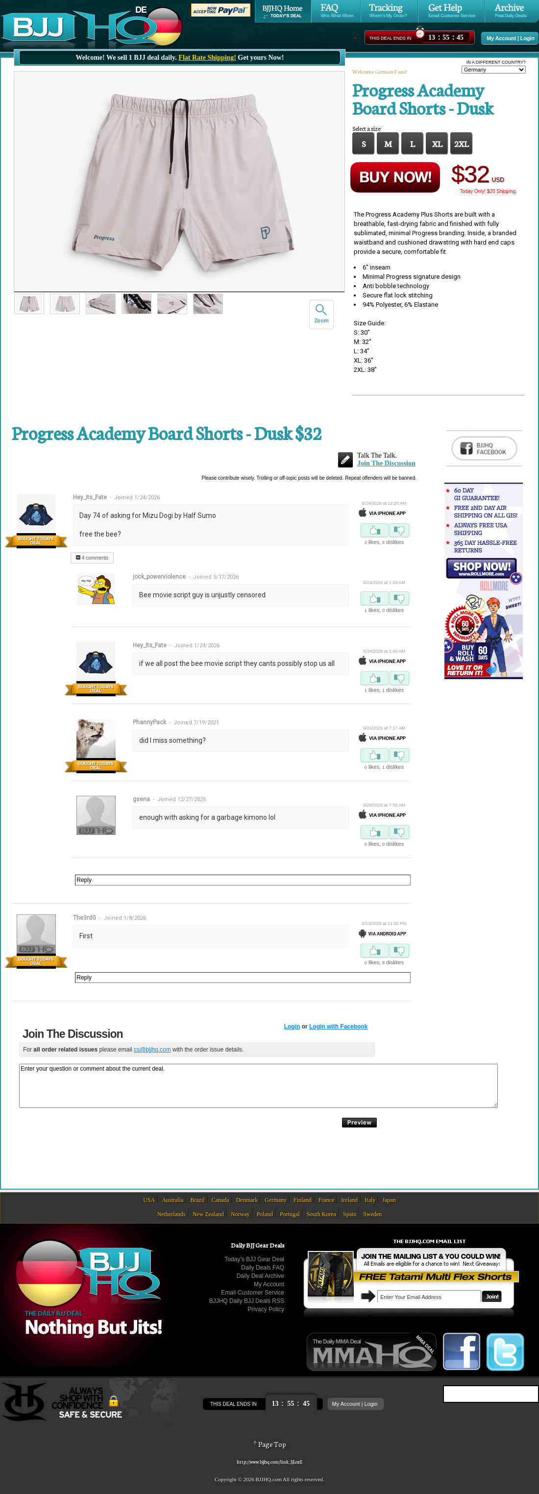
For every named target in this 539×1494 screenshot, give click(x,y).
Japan (388, 1200)
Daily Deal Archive (260, 1276)
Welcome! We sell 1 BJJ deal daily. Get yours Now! (180, 57)
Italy (370, 1200)
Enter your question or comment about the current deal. (258, 1086)
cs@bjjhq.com (152, 1049)
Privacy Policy (265, 1309)
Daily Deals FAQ (262, 1267)
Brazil (197, 1200)
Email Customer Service (252, 1292)
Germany (276, 1200)
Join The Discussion (386, 463)
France (326, 1200)
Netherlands (171, 1214)
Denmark (247, 1200)
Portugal (290, 1214)
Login (527, 38)
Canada (220, 1200)
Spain (349, 1214)
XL (437, 143)
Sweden (372, 1214)
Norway (240, 1214)
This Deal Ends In (390, 38)
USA (149, 1200)
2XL (461, 143)
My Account (501, 38)
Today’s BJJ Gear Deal (254, 1259)
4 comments (92, 558)
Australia (172, 1200)
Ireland (349, 1200)
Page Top (269, 1444)
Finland (303, 1200)
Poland (265, 1214)
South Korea (321, 1214)
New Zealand (208, 1214)
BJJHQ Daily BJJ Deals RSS (246, 1301)
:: (445, 36)
